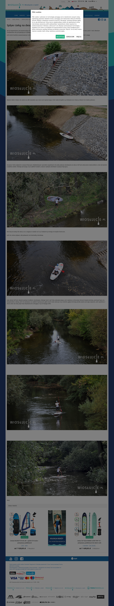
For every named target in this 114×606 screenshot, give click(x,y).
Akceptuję (60, 37)
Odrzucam (70, 37)
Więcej (78, 37)
